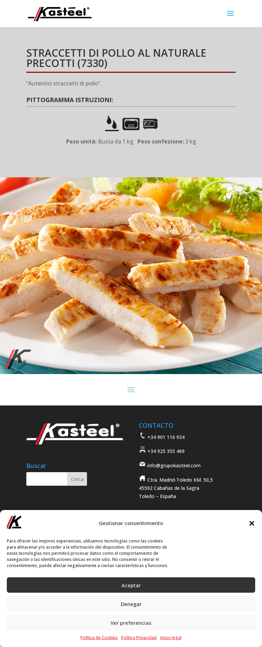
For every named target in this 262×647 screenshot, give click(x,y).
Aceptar (131, 585)
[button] (251, 523)
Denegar (131, 604)
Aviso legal (170, 638)
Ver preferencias (131, 622)
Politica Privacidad (139, 638)
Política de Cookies (99, 638)
